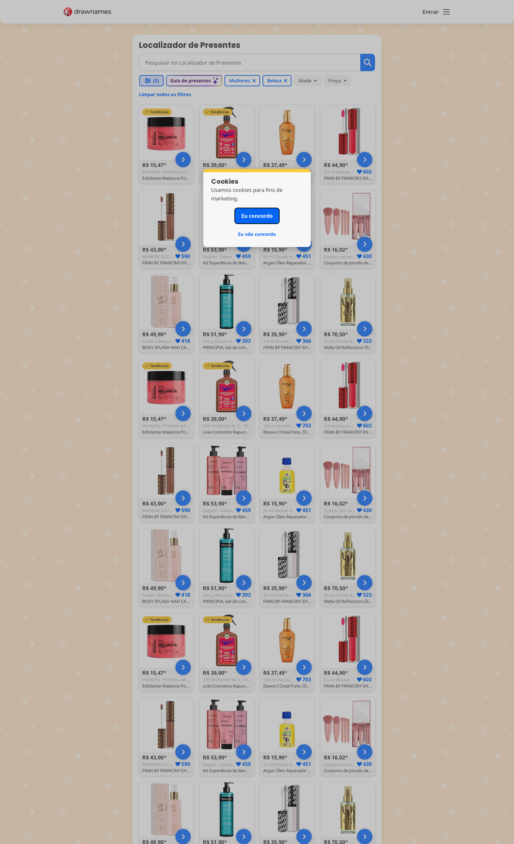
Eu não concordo (257, 234)
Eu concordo (257, 215)
